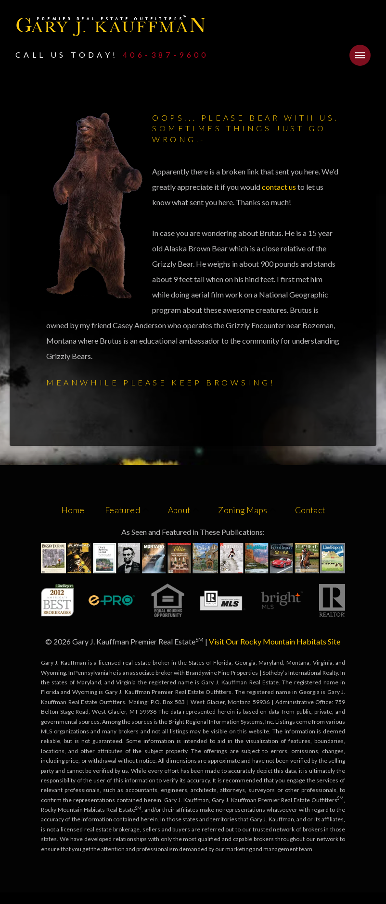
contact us (279, 186)
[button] (360, 55)
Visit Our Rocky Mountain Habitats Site (274, 641)
